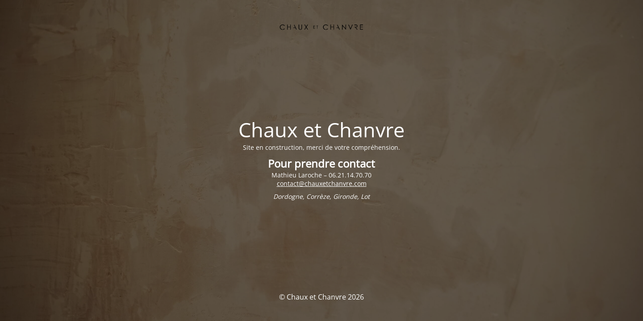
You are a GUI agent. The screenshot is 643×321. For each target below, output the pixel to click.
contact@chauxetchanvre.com (322, 183)
